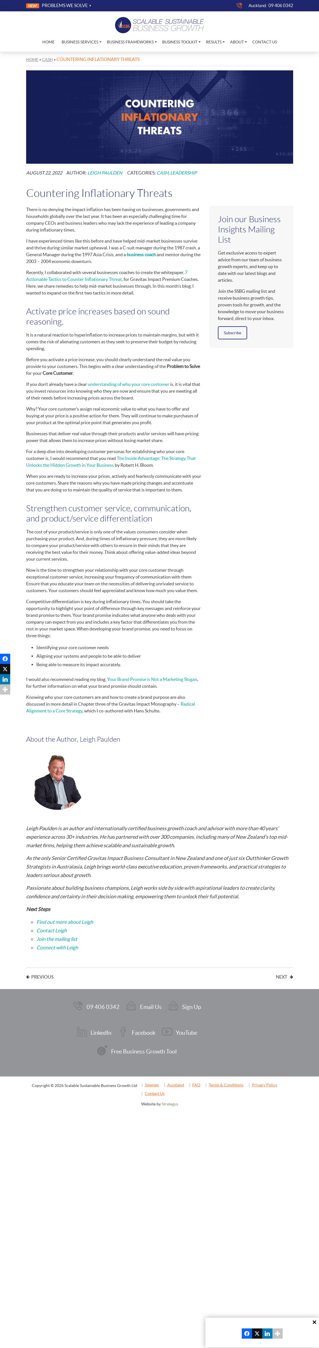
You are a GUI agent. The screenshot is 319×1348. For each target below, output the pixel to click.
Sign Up (189, 1006)
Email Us (150, 1006)
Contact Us (264, 42)
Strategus (170, 1098)
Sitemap (154, 1079)
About (237, 42)
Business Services (80, 42)
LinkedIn (101, 1030)
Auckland (179, 1079)
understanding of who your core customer (128, 383)
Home (48, 42)
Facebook (143, 1030)
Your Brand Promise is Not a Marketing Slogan (152, 679)
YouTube (184, 1030)
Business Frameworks (130, 42)
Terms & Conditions (234, 1079)
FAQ (203, 1079)
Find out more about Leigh (65, 922)
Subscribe (232, 332)
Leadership (183, 172)
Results (214, 42)
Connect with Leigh (57, 947)
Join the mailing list (57, 939)
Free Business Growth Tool (143, 1047)
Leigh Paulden (104, 172)
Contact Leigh (51, 930)
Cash (162, 172)
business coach (141, 254)
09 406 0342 (280, 5)
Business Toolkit (179, 42)
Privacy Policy (274, 1079)
